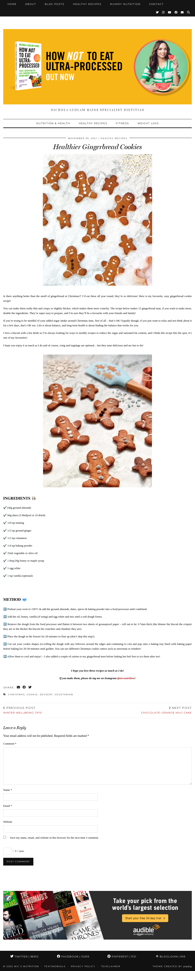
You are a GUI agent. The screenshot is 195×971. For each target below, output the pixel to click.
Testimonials (54, 966)
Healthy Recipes (87, 4)
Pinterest (121, 956)
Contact (156, 4)
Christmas (16, 694)
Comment (9, 743)
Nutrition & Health (53, 123)
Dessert (46, 694)
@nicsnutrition (126, 678)
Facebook (73, 956)
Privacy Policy (83, 966)
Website (7, 821)
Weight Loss (148, 123)
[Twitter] (157, 12)
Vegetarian (64, 694)
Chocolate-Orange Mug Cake (166, 710)
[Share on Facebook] (24, 688)
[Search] (188, 12)
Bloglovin (171, 956)
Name (7, 789)
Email (7, 805)
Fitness (122, 123)
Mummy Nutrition (125, 4)
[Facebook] (176, 12)
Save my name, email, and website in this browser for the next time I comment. (54, 837)
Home (12, 4)
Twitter (24, 956)
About (30, 4)
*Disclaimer (110, 966)
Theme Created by (172, 966)
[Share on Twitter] (30, 688)
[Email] (182, 12)
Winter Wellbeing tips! (22, 710)
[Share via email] (19, 688)
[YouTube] (170, 12)
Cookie (32, 694)
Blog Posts (54, 4)
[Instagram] (163, 12)
